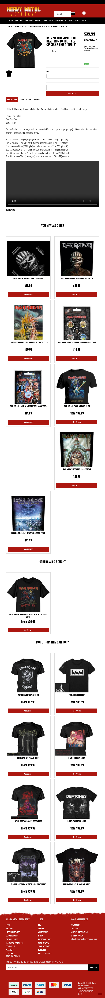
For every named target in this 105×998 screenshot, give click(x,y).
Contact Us (10, 946)
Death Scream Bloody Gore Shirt (28, 821)
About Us (9, 928)
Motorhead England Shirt (28, 694)
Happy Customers (13, 932)
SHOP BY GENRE (44, 946)
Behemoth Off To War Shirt (28, 758)
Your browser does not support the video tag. (52, 184)
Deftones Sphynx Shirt (77, 821)
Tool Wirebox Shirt (77, 694)
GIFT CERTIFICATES (44, 953)
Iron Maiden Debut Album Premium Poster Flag (28, 342)
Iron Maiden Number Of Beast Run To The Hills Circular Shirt (47, 26)
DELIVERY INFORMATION (79, 932)
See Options (77, 421)
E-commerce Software (84, 991)
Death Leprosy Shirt (76, 758)
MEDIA (40, 935)
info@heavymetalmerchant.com (84, 939)
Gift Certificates (60, 20)
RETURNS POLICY (77, 935)
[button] (100, 994)
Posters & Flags (80, 20)
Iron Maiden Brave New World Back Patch (28, 533)
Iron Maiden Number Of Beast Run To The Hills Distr (28, 615)
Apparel (38, 20)
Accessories (29, 20)
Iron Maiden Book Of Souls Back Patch (77, 278)
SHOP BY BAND (43, 942)
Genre (51, 20)
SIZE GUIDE (74, 928)
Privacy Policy (12, 939)
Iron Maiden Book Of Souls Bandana (28, 278)
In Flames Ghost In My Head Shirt (76, 884)
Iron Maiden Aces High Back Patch (77, 469)
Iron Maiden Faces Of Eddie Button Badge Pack (77, 342)
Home (10, 26)
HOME (11, 20)
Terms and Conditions (14, 942)
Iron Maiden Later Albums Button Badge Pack (28, 406)
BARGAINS (42, 949)
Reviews (37, 99)
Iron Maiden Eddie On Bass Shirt (76, 406)
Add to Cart (72, 93)
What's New (18, 20)
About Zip (9, 949)
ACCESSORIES (43, 932)
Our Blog (9, 953)
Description (12, 99)
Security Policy (12, 935)
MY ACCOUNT (75, 925)
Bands (45, 20)
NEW (40, 925)
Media (71, 20)
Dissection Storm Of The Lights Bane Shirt (28, 884)
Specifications (25, 99)
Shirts (24, 26)
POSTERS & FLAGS (44, 939)
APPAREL (41, 928)
